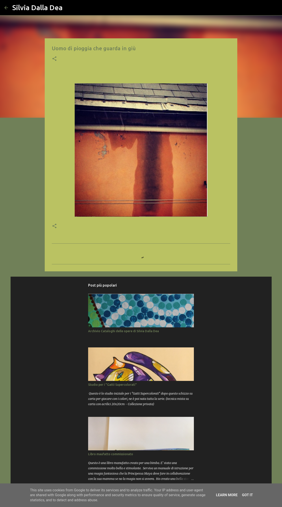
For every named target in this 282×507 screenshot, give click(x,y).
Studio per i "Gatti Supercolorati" (112, 384)
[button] (54, 59)
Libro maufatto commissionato (110, 454)
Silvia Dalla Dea (37, 7)
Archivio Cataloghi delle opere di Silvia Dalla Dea (123, 331)
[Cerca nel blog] (255, 7)
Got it (247, 495)
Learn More (226, 495)
